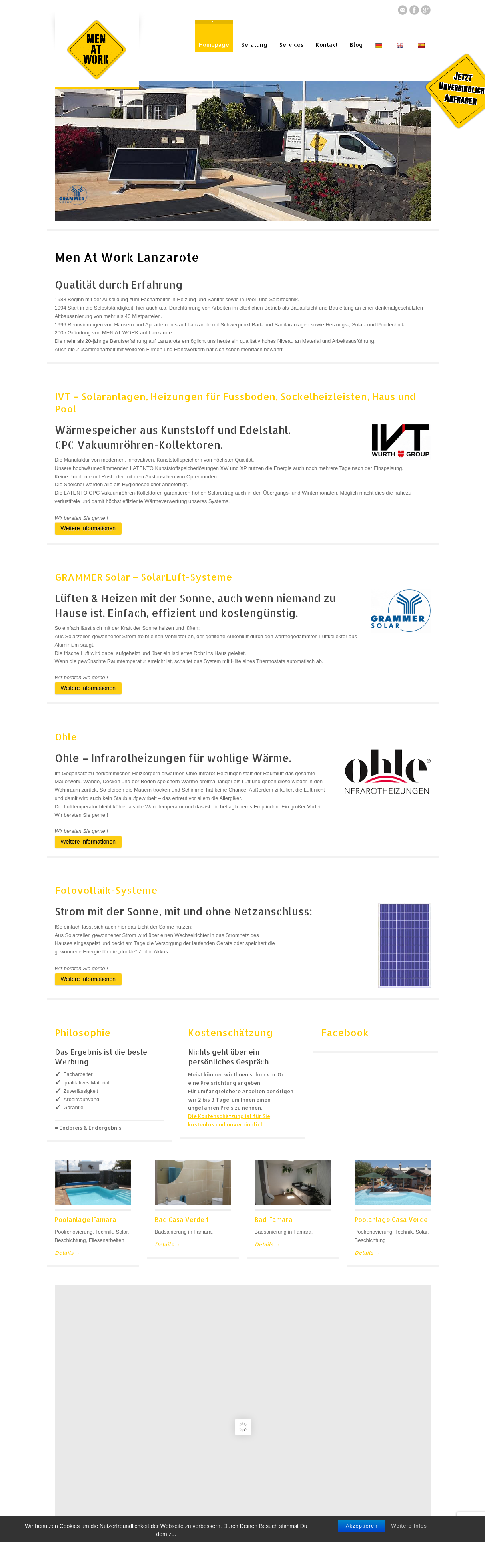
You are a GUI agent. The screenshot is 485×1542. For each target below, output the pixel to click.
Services (291, 44)
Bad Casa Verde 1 (181, 1219)
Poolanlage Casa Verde (391, 1219)
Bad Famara (274, 1219)
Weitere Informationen (88, 528)
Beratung (254, 44)
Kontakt (327, 44)
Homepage (214, 44)
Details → (67, 1253)
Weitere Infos (409, 1526)
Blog (356, 44)
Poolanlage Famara (85, 1219)
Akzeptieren (362, 1526)
